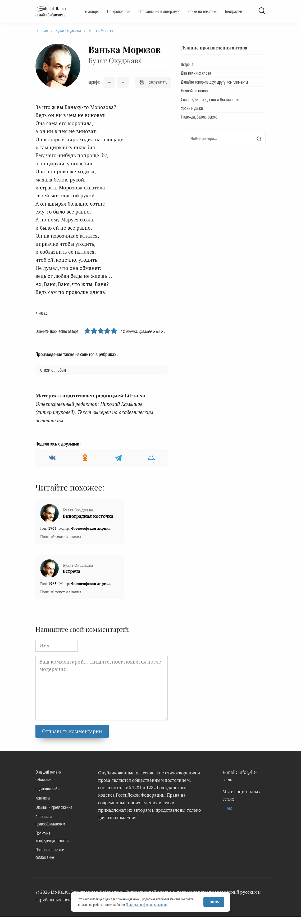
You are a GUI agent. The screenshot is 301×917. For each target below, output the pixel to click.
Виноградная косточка (88, 516)
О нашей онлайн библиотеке (48, 775)
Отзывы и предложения (53, 807)
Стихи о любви (53, 370)
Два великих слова (196, 73)
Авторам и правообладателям (50, 820)
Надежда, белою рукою (199, 117)
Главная (41, 31)
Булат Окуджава (68, 31)
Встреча (71, 571)
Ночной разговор (194, 91)
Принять (214, 902)
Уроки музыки (192, 108)
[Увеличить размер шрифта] (123, 82)
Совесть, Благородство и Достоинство (210, 99)
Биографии (233, 11)
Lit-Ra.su (57, 8)
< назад (41, 313)
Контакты (42, 798)
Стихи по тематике (202, 11)
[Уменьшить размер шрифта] (109, 82)
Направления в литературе (159, 11)
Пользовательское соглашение (49, 853)
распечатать (153, 82)
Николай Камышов (121, 404)
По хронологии (118, 11)
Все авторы (90, 11)
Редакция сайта (47, 789)
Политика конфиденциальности (52, 837)
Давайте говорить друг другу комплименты (214, 82)
